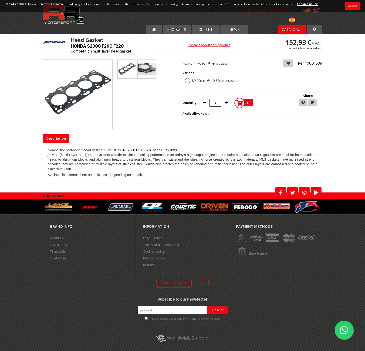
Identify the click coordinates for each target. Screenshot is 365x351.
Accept (352, 5)
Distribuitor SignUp (174, 283)
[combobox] (298, 20)
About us (57, 238)
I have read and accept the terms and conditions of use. (184, 318)
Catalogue (292, 29)
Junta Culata (219, 63)
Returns (149, 265)
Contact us (58, 258)
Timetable (58, 251)
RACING (187, 63)
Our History (59, 244)
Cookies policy (154, 251)
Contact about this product (209, 45)
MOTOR (202, 63)
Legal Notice (152, 238)
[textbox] (298, 20)
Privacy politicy (154, 258)
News (234, 29)
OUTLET (206, 29)
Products (176, 29)
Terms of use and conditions (165, 244)
